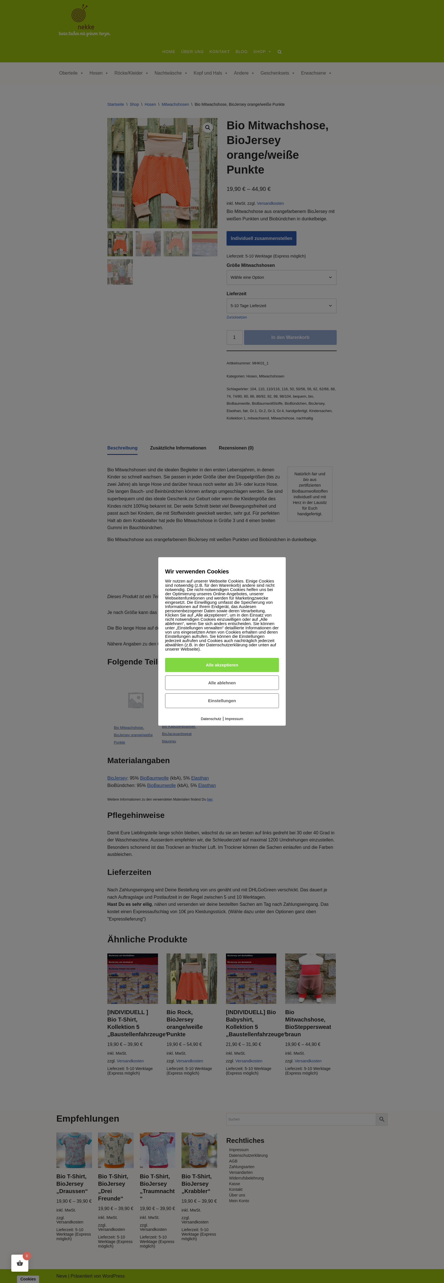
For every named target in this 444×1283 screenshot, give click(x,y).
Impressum (234, 719)
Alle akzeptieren (222, 664)
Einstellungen (222, 700)
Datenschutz (211, 719)
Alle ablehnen (222, 682)
